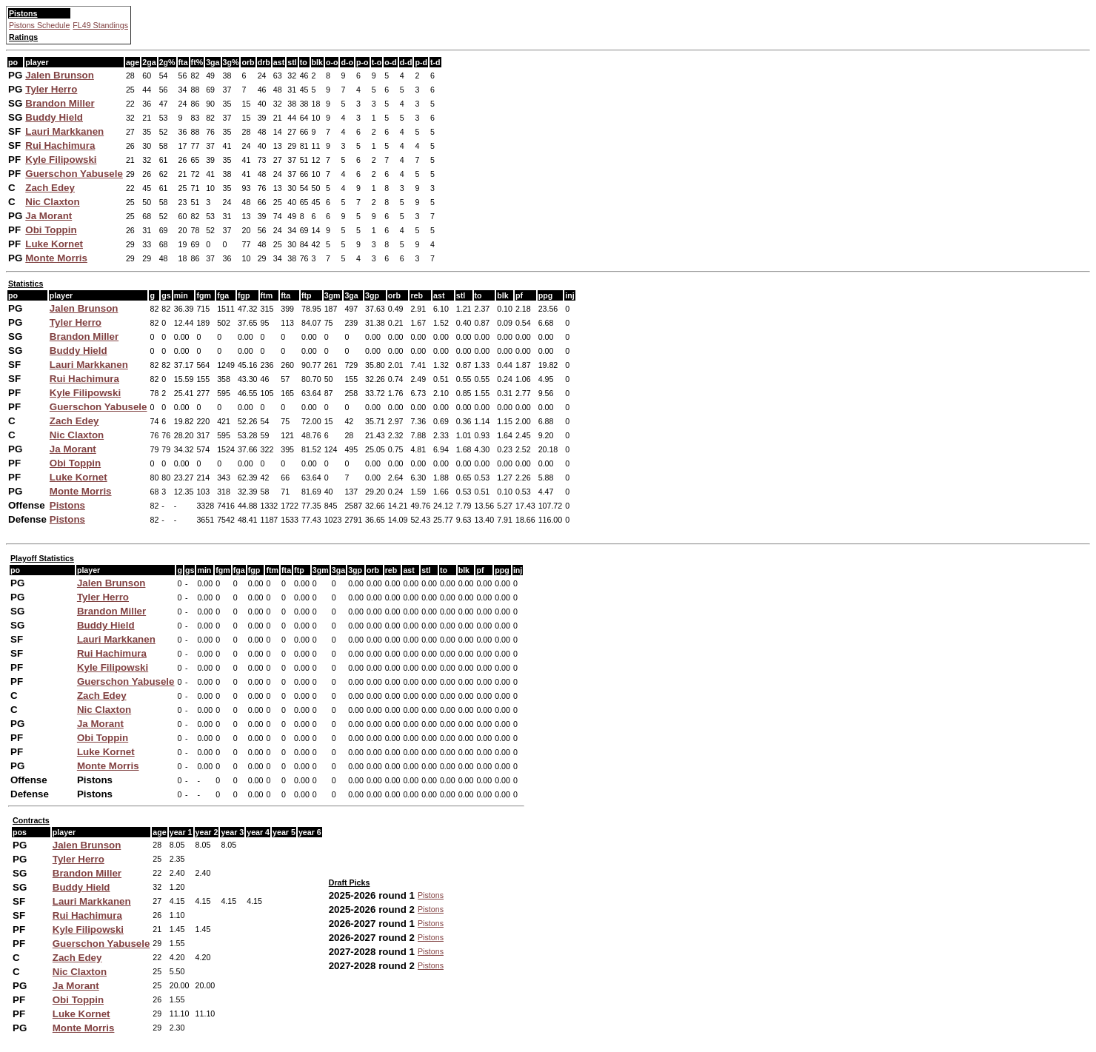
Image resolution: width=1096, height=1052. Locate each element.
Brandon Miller (59, 103)
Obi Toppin (50, 229)
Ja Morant (48, 215)
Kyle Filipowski (60, 159)
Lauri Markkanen (64, 131)
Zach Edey (50, 187)
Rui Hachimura (60, 145)
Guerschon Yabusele (74, 173)
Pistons (67, 505)
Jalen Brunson (59, 75)
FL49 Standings (100, 25)
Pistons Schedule (39, 25)
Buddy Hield (54, 117)
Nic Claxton (52, 201)
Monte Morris (56, 258)
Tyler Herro (51, 89)
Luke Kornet (54, 243)
